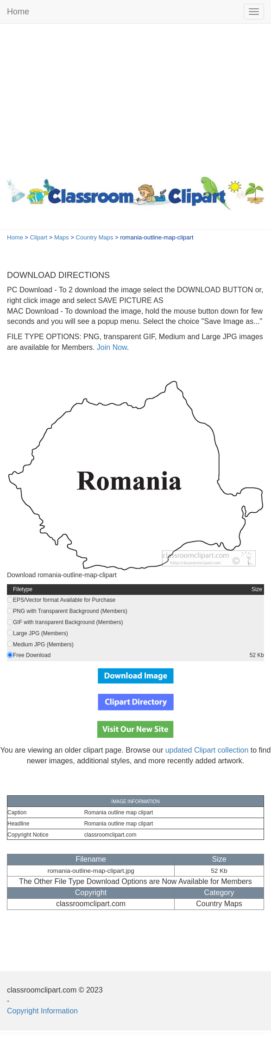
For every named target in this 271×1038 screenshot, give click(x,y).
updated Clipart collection (207, 750)
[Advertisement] (135, 98)
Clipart (39, 237)
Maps (61, 237)
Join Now (110, 347)
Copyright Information (42, 1011)
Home (18, 11)
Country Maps (94, 237)
